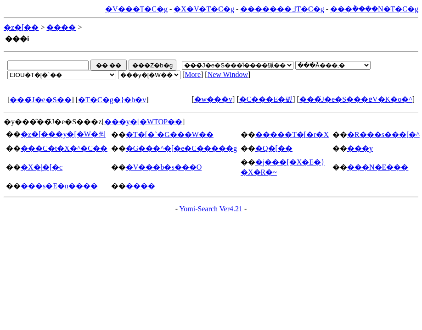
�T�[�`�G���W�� (170, 134)
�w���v (213, 99)
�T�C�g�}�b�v (112, 100)
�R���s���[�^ (383, 134)
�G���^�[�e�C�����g (181, 148)
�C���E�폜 (266, 99)
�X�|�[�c (41, 167)
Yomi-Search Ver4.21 (210, 209)
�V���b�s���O (164, 167)
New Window (228, 74)
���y (360, 148)
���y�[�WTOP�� (143, 122)
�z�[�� (21, 27)
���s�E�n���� (59, 186)
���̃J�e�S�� (40, 100)
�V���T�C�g (136, 9)
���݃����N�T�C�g (374, 9)
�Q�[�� (274, 148)
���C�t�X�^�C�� (64, 148)
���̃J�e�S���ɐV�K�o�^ (355, 99)
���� (61, 27)
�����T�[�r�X (292, 134)
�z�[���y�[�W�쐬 (63, 134)
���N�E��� (377, 167)
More (193, 74)
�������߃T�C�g (282, 9)
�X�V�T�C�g (204, 9)
